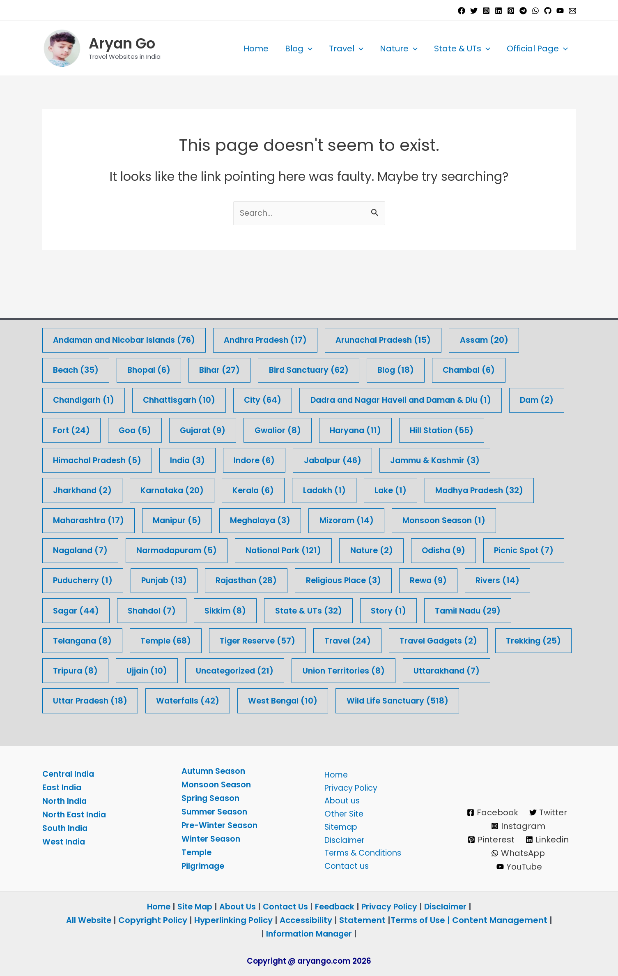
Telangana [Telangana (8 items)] (182, 609)
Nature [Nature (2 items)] (384, 518)
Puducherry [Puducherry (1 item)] (175, 549)
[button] (307, 48)
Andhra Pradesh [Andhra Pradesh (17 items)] (274, 305)
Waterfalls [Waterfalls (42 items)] (405, 670)
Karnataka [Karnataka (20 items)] (177, 457)
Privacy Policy (348, 784)
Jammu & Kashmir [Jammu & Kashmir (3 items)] (449, 427)
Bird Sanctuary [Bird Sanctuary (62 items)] (317, 336)
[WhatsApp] (535, 10)
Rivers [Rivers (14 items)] (75, 579)
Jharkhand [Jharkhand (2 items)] (84, 457)
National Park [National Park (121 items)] (294, 518)
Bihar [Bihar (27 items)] (225, 336)
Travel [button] (346, 48)
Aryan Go (122, 43)
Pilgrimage (204, 866)
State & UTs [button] (462, 48)
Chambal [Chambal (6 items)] (482, 336)
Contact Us (284, 906)
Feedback (336, 906)
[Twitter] (474, 10)
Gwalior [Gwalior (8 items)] (349, 397)
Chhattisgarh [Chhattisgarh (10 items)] (185, 366)
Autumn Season (215, 771)
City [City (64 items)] (272, 366)
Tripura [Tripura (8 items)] (273, 640)
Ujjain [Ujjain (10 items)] (346, 640)
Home (256, 48)
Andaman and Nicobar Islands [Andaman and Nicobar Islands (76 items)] (127, 305)
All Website (88, 920)
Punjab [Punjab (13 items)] (259, 549)
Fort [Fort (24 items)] (137, 397)
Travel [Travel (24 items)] (455, 609)
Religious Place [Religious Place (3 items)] (445, 549)
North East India (75, 814)
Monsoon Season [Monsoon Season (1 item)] (456, 488)
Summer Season (216, 811)
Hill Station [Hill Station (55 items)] (518, 397)
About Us (235, 906)
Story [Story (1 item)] (471, 579)
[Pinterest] (511, 10)
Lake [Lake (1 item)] (402, 457)
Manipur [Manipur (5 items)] (182, 488)
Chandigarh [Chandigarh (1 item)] (85, 366)
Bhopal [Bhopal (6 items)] (152, 336)
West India (64, 841)
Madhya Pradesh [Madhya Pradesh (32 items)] (494, 457)
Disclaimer (343, 838)
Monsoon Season (217, 784)
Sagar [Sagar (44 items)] (151, 579)
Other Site (341, 811)
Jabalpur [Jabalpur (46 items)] (343, 427)
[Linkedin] (498, 10)
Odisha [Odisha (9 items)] (458, 518)
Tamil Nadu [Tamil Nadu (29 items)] (87, 609)
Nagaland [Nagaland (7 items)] (81, 518)
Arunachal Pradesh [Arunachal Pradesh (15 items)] (397, 305)
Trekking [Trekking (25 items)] (192, 640)
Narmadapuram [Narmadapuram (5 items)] (182, 518)
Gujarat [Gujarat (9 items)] (272, 397)
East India (62, 787)
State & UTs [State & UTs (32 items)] (389, 579)
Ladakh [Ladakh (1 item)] (334, 457)
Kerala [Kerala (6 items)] (260, 457)
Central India (69, 774)
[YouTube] (560, 10)
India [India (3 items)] (194, 427)
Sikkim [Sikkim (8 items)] (304, 579)
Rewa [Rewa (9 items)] (532, 549)
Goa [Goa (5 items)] (201, 397)
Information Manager (309, 933)
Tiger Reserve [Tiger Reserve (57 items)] (363, 609)
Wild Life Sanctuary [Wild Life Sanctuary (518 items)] (105, 701)
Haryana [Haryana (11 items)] (429, 397)
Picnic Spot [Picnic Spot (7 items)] (84, 549)
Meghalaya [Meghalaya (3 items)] (268, 488)
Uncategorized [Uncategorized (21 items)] (436, 640)
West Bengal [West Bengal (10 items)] (504, 670)
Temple (197, 852)
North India (65, 801)
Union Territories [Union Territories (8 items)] (95, 670)
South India (66, 828)
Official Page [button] (537, 48)
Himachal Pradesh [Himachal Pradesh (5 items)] (99, 427)
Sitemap (338, 825)
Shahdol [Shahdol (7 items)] (229, 579)
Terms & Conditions (361, 852)
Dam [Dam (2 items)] (71, 397)
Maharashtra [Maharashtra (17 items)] (90, 488)
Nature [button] (399, 48)
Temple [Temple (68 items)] (268, 609)
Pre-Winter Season (221, 825)
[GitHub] (547, 10)
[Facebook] (461, 10)
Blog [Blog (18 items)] (406, 336)
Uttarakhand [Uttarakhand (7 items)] (202, 670)
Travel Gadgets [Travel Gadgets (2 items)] (93, 640)
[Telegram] (523, 10)
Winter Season (212, 838)
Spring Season (211, 798)
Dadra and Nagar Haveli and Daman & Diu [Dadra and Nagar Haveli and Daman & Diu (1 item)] (416, 366)
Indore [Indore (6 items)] (262, 427)
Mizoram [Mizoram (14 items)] (356, 488)
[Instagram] (486, 10)
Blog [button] (298, 48)
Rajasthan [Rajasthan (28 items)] (345, 549)
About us (339, 798)
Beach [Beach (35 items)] (77, 336)
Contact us (344, 866)
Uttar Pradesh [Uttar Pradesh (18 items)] (305, 670)
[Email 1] (572, 10)
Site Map (192, 906)
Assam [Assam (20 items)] (501, 305)
